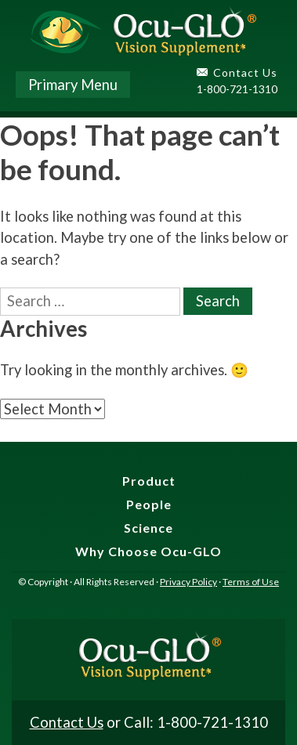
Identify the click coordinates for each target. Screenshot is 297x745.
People (149, 504)
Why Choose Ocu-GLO (148, 551)
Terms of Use (251, 582)
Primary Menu (73, 84)
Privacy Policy (188, 582)
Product (149, 480)
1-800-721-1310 (237, 89)
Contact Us (245, 72)
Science (148, 527)
